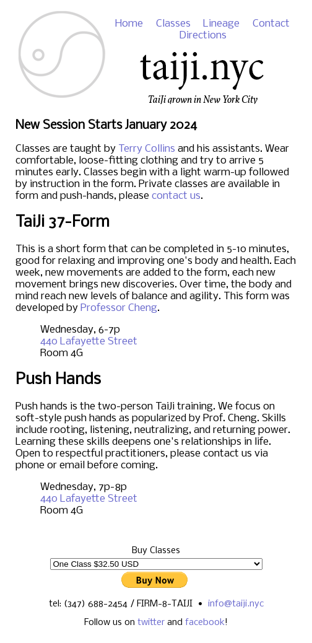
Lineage (221, 24)
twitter (151, 623)
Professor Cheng (118, 308)
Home (129, 24)
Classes (173, 24)
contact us (176, 196)
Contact (271, 24)
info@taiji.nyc (236, 604)
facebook (205, 623)
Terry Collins (146, 149)
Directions (203, 36)
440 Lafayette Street (88, 342)
